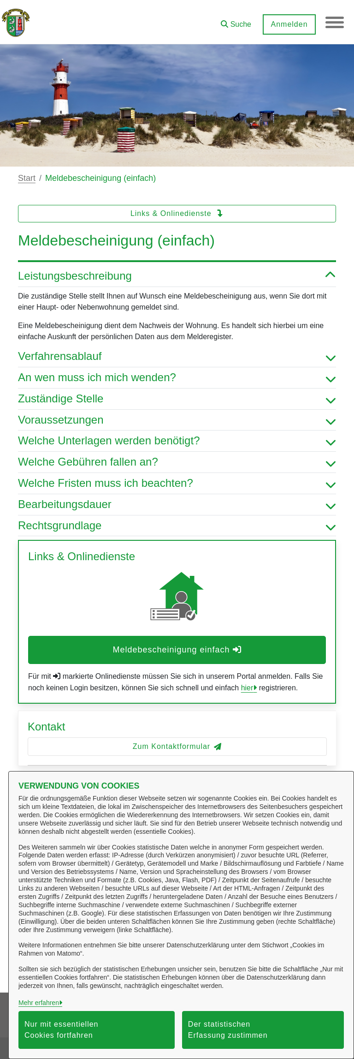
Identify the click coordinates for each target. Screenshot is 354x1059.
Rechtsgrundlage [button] (177, 525)
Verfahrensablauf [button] (177, 356)
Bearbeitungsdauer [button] (177, 504)
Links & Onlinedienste (177, 213)
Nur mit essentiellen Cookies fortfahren (61, 1029)
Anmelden (289, 24)
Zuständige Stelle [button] (177, 399)
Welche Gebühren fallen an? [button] (177, 462)
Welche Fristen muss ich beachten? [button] (177, 483)
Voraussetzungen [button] (177, 420)
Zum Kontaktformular (177, 746)
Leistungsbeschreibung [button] (177, 276)
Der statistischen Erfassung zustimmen (228, 1029)
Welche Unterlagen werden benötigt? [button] (177, 441)
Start (26, 178)
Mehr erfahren (38, 1002)
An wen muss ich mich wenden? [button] (177, 377)
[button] (236, 21)
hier (247, 688)
